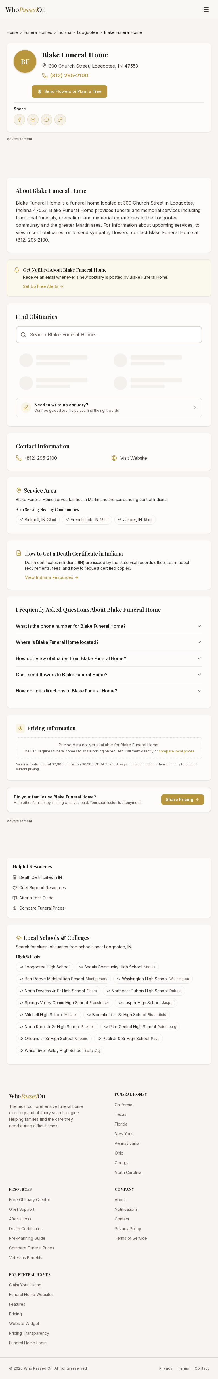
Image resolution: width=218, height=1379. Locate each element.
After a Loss (20, 1218)
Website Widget (24, 1323)
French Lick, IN (87, 519)
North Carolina (128, 1172)
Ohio (119, 1153)
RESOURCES (20, 1189)
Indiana (64, 32)
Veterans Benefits (25, 1257)
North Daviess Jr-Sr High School (58, 990)
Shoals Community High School (117, 966)
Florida (121, 1124)
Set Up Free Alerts (43, 286)
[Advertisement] (109, 156)
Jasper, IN (135, 519)
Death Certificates (26, 1228)
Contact (122, 1218)
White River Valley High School (60, 1050)
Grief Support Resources (39, 887)
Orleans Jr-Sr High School (54, 1038)
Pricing (15, 1313)
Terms (183, 1368)
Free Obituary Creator (29, 1199)
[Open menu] (206, 9)
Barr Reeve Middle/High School (63, 978)
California (123, 1104)
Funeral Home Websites (31, 1294)
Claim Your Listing (25, 1284)
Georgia (122, 1162)
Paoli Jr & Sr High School (128, 1038)
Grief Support (21, 1209)
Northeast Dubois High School (143, 990)
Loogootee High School (45, 966)
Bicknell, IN (38, 519)
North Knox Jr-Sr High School (57, 1026)
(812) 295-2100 (65, 75)
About (120, 1199)
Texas (120, 1114)
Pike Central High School (140, 1026)
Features (17, 1304)
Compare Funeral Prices (38, 908)
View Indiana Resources (52, 577)
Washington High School (153, 978)
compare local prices (176, 751)
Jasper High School (146, 1002)
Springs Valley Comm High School (64, 1002)
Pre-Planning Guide (27, 1238)
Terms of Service (131, 1238)
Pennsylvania (127, 1143)
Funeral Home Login (28, 1342)
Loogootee (87, 32)
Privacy (165, 1368)
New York (124, 1133)
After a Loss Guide (33, 897)
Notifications (126, 1209)
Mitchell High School (48, 1014)
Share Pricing (183, 799)
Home (12, 32)
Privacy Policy (128, 1228)
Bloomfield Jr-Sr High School (126, 1014)
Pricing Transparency (29, 1333)
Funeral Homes (38, 32)
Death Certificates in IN (37, 877)
